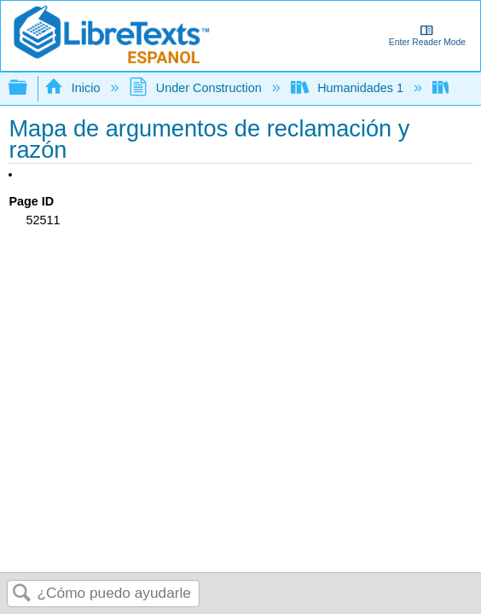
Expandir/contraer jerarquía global (29, 88)
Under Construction (196, 88)
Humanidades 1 (349, 88)
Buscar (22, 594)
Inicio (73, 88)
